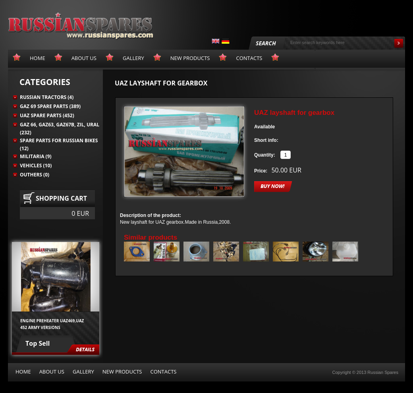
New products (122, 371)
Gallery (83, 371)
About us (51, 371)
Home (23, 371)
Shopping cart (61, 198)
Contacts (163, 371)
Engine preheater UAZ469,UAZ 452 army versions (52, 324)
